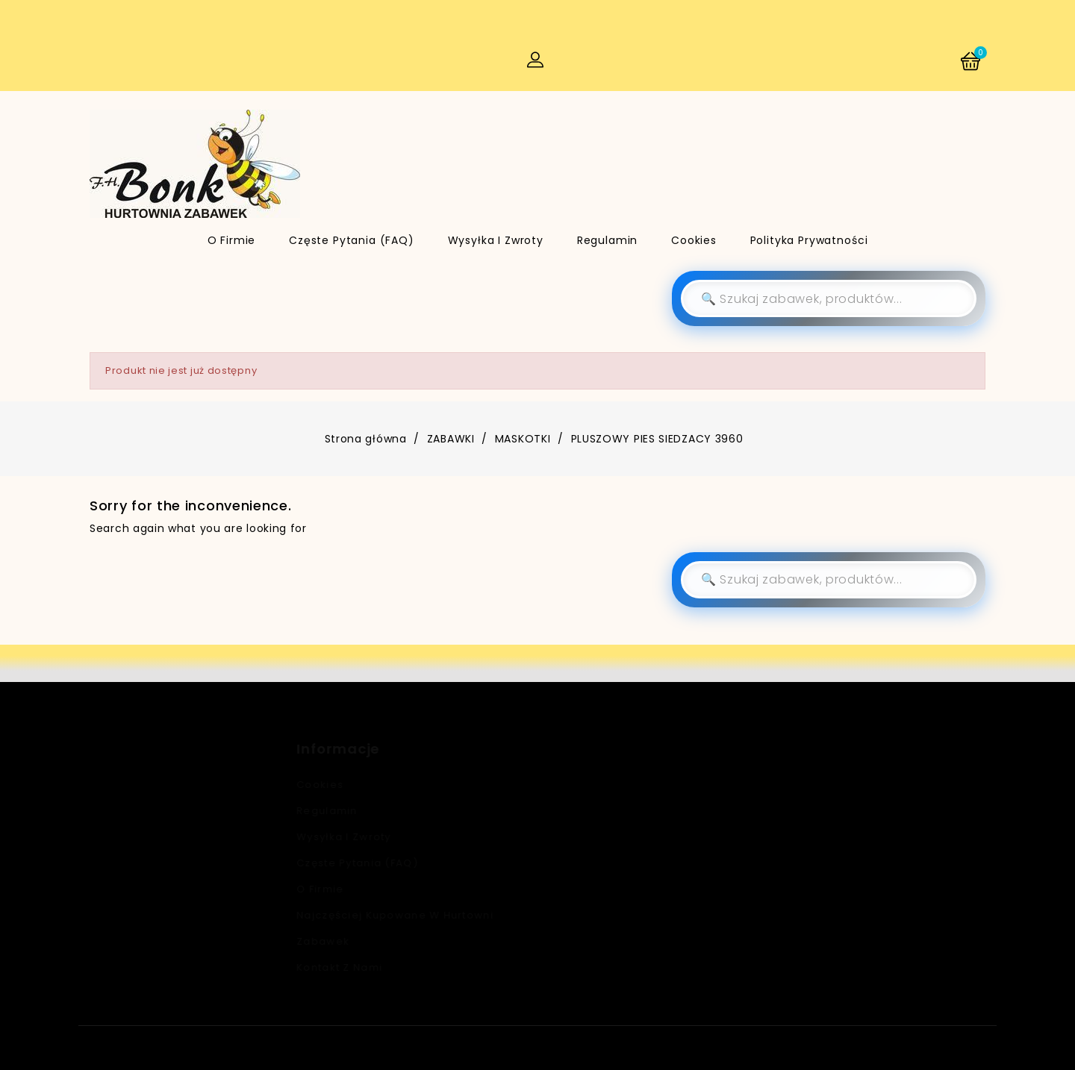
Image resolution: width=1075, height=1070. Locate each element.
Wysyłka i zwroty (495, 240)
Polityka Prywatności (809, 240)
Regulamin (607, 240)
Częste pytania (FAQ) (351, 240)
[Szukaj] (828, 298)
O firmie (232, 240)
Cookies (694, 240)
